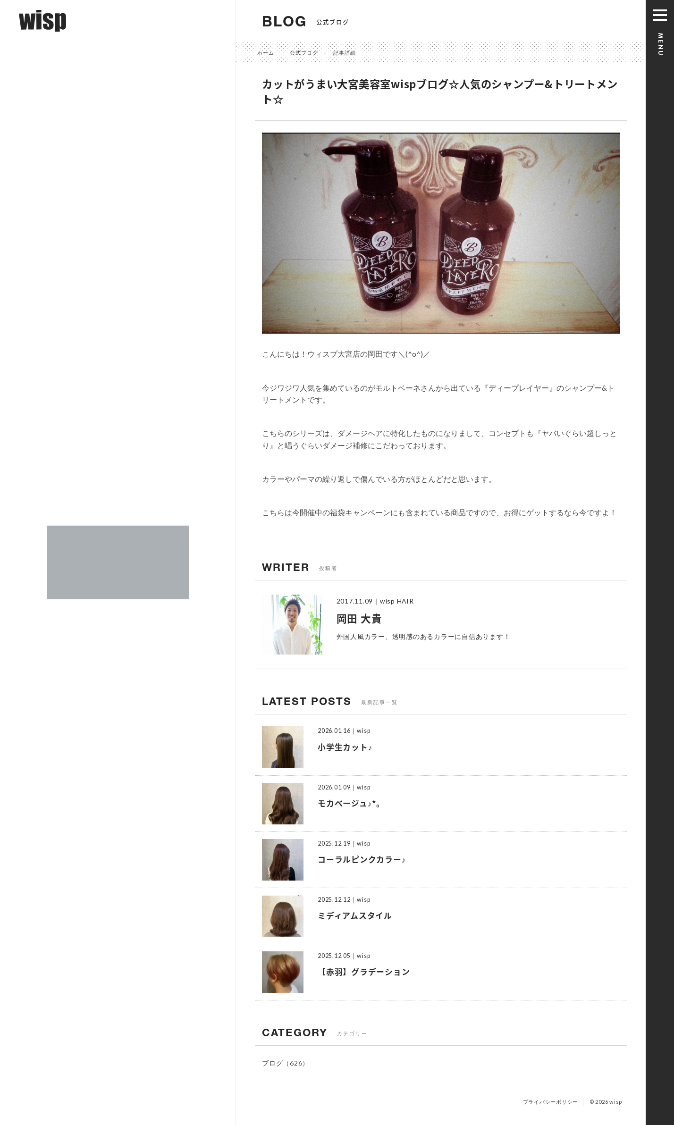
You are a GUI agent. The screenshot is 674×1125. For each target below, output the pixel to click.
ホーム (265, 53)
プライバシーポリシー (551, 1102)
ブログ (272, 1063)
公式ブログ (304, 53)
